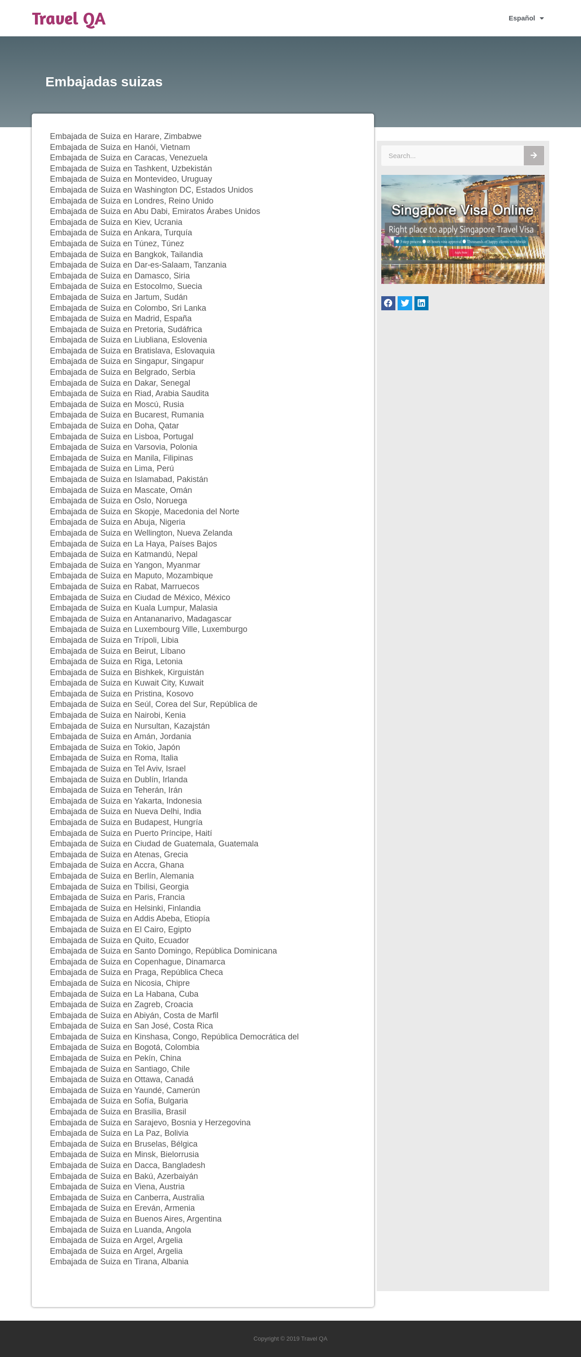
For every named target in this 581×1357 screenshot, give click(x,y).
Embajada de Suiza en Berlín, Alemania (122, 875)
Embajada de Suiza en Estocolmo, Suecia (126, 286)
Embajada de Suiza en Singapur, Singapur (127, 361)
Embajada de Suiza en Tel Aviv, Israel (118, 768)
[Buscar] (534, 155)
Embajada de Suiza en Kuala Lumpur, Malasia (133, 607)
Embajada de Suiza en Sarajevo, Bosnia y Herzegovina (150, 1122)
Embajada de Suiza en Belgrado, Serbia (122, 372)
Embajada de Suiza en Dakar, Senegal (120, 383)
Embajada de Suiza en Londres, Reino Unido (131, 200)
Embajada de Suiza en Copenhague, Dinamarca (137, 961)
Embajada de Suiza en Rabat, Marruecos (124, 586)
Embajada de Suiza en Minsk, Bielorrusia (124, 1154)
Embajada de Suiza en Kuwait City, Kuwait (127, 682)
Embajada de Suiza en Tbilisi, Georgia (119, 886)
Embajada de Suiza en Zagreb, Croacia (121, 1004)
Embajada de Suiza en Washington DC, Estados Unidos (151, 189)
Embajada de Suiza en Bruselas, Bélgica (123, 1143)
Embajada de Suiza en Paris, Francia (117, 897)
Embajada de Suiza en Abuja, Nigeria (117, 522)
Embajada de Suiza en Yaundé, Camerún (125, 1090)
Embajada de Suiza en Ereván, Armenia (122, 1208)
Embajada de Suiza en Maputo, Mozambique (131, 575)
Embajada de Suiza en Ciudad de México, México (140, 597)
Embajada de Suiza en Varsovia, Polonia (123, 447)
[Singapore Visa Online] (463, 281)
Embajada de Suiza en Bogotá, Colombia (124, 1047)
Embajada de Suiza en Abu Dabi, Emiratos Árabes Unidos (155, 211)
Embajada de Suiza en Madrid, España (121, 318)
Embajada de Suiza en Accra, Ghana (117, 865)
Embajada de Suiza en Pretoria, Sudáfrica (126, 329)
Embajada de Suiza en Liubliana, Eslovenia (128, 339)
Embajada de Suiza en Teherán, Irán (116, 790)
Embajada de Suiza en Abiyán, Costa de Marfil (134, 1015)
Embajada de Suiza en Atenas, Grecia (119, 854)
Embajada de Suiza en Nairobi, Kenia (118, 715)
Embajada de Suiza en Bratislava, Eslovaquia (132, 350)
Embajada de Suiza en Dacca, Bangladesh (127, 1165)
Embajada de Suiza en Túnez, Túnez (117, 243)
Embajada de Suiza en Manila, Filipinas (121, 457)
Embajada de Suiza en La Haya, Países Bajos (133, 543)
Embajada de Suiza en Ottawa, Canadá (121, 1079)
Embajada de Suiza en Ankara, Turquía (121, 232)
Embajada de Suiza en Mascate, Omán (121, 490)
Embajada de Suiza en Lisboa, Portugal (121, 436)
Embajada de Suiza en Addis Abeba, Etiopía (130, 918)
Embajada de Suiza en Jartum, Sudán (118, 297)
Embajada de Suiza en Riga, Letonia (116, 661)
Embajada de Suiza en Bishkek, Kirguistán (127, 672)
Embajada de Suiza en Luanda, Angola (120, 1229)
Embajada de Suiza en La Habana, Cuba (124, 994)
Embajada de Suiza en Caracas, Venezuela (128, 157)
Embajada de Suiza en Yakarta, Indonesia (126, 800)
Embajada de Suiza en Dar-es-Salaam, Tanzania (138, 264)
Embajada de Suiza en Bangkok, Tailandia (126, 254)
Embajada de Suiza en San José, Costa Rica (131, 1025)
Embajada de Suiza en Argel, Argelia (116, 1240)
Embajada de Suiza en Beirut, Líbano (117, 651)
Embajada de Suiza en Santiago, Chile (120, 1069)
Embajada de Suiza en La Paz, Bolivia (119, 1133)
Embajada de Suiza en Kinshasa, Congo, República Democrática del (174, 1036)
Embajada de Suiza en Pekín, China (115, 1058)
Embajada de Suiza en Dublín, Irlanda (118, 779)
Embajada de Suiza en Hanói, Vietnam (120, 147)
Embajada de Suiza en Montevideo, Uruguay (131, 179)
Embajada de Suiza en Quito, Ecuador (119, 940)
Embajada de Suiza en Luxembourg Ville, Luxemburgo (148, 629)
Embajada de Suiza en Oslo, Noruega (118, 500)
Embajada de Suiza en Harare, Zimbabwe (126, 136)
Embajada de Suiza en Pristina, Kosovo (121, 693)
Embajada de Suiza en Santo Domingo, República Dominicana (163, 950)
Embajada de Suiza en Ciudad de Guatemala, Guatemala (154, 843)
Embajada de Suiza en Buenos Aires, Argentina (136, 1218)
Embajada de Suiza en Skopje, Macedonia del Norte (144, 511)
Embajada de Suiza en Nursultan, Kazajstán (130, 726)
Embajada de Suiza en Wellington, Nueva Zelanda (141, 532)
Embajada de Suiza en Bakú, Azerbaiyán (124, 1176)
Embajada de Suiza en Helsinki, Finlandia (125, 908)
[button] (388, 303)
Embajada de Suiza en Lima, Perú (112, 468)
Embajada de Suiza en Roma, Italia (114, 757)
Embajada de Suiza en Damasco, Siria (120, 275)
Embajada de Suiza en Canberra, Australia (127, 1197)
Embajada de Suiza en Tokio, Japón (115, 747)
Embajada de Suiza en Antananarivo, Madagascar (140, 618)
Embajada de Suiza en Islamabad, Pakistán (129, 479)
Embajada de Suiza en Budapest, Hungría (126, 822)
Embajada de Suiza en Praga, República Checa (136, 972)
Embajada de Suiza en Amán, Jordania (120, 736)
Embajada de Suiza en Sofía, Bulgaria (119, 1100)
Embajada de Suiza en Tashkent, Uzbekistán (131, 168)
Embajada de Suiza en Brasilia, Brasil (118, 1111)
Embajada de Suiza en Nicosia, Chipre (120, 983)
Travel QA (69, 18)
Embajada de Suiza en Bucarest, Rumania (127, 414)
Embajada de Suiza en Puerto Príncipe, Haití (131, 833)
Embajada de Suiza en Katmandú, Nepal (123, 554)
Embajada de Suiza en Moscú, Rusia (117, 404)
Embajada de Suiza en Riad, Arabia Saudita (129, 393)
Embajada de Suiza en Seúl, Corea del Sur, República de (153, 704)
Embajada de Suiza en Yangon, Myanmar (125, 565)
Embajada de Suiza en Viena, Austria (117, 1186)
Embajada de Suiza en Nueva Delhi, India (125, 811)
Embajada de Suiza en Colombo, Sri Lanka (128, 308)
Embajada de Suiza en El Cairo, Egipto (120, 929)
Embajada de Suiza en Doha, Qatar (114, 425)
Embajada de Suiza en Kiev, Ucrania (116, 222)
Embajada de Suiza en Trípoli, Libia (114, 640)
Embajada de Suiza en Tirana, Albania (119, 1261)
